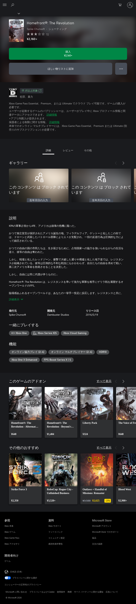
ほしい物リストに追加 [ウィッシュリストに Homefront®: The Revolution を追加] (61, 68)
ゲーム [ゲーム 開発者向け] (7, 561)
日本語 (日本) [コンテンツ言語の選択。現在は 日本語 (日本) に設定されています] (16, 571)
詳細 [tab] (48, 150)
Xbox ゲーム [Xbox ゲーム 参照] (9, 532)
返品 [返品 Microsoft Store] (94, 538)
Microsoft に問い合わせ (16, 592)
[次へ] (123, 163)
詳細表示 (16, 299)
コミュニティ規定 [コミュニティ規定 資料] (56, 538)
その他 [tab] (88, 150)
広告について (112, 592)
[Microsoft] (68, 3)
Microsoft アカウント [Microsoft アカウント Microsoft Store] (101, 526)
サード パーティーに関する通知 (88, 592)
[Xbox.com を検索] (13, 5)
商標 (70, 592)
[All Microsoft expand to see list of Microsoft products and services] (4, 5)
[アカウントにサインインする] (130, 5)
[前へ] (116, 163)
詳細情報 (52, 114)
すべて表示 (104, 381)
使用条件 (61, 592)
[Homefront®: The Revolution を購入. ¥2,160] (68, 54)
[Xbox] (10, 13)
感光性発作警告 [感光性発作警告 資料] (55, 544)
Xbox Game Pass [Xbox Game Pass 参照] (11, 538)
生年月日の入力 (39, 200)
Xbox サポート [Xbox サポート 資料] (54, 526)
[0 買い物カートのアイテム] (121, 5)
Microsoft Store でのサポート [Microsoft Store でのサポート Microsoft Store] (105, 532)
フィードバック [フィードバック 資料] (55, 532)
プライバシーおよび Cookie (42, 592)
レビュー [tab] (68, 150)
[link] (25, 412)
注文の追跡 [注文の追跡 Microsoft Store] (97, 544)
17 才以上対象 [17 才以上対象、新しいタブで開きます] (31, 90)
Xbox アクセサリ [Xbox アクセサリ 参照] (12, 544)
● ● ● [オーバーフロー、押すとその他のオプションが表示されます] (121, 69)
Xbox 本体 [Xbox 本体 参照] (8, 526)
